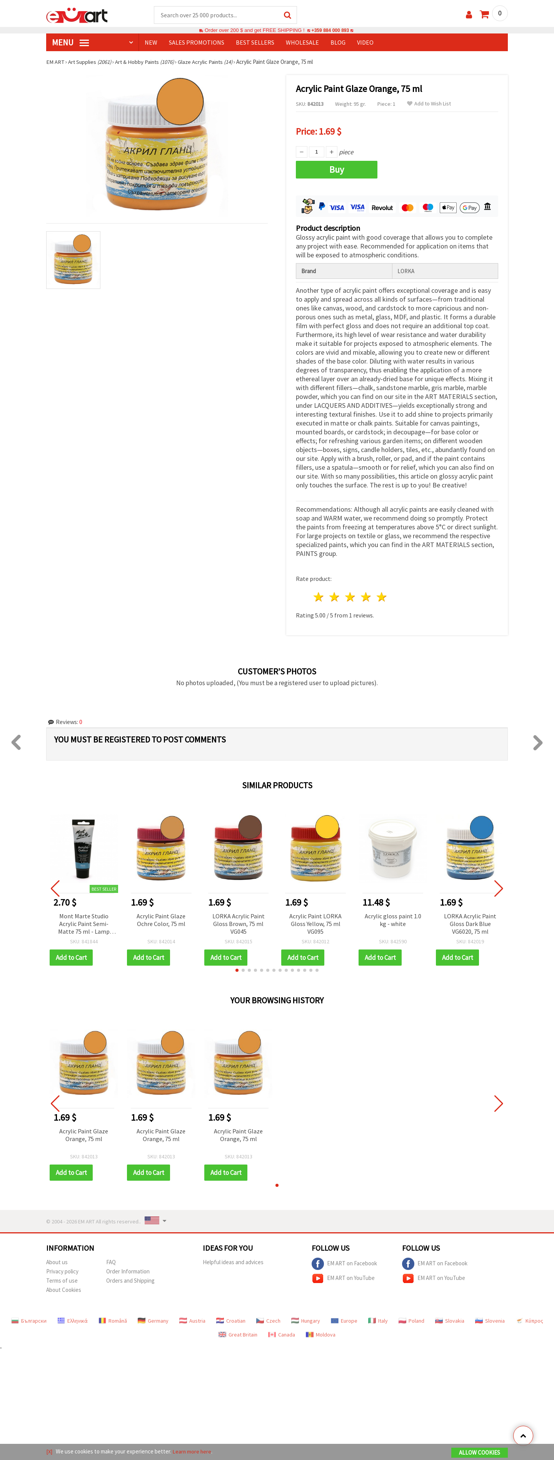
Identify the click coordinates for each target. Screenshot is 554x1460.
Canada (281, 1333)
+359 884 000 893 (330, 30)
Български (29, 1319)
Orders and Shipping (130, 1279)
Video (365, 43)
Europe (344, 1319)
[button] (237, 969)
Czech (268, 1319)
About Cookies (63, 1288)
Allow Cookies (479, 1453)
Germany (153, 1319)
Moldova (320, 1333)
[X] (49, 1451)
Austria (192, 1319)
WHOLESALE (302, 43)
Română (112, 1319)
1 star (319, 596)
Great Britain (238, 1333)
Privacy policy (62, 1270)
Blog (337, 43)
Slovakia (449, 1319)
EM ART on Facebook (344, 1262)
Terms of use (62, 1279)
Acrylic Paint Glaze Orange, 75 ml (83, 1133)
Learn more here (192, 1451)
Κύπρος (529, 1319)
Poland (411, 1319)
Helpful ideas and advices (233, 1261)
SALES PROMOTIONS (196, 43)
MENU (70, 42)
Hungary (305, 1319)
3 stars (351, 596)
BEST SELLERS (255, 43)
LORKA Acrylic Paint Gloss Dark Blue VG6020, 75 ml (470, 922)
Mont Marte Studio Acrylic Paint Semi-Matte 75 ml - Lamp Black (84, 923)
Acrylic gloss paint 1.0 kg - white (393, 918)
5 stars (382, 596)
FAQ (111, 1261)
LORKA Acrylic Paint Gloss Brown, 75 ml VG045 (238, 922)
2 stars (335, 596)
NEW (151, 43)
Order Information (128, 1270)
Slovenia (490, 1319)
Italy (378, 1319)
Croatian (230, 1319)
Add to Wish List (429, 104)
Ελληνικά (72, 1319)
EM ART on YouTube (343, 1277)
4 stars (366, 596)
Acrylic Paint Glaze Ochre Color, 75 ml (161, 918)
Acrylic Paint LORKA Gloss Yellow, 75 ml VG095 (315, 922)
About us (57, 1261)
